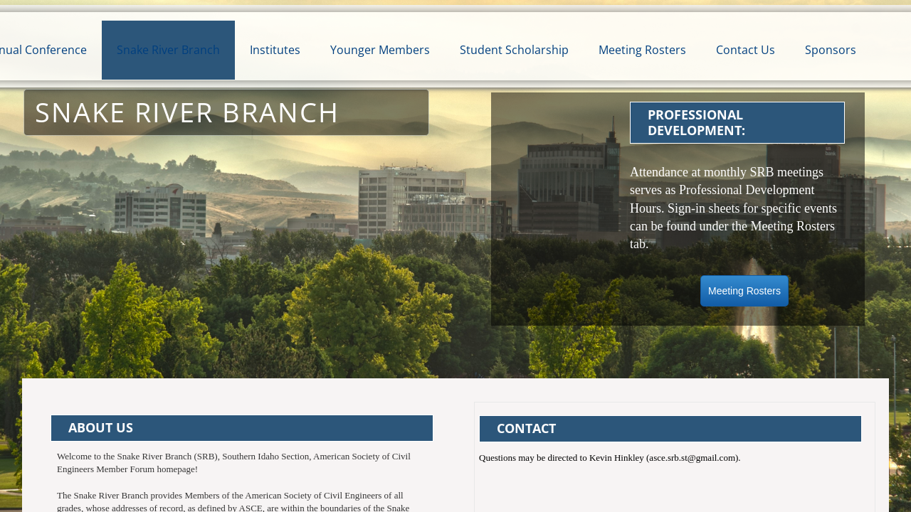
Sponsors (830, 50)
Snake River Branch (168, 50)
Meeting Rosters (642, 50)
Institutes (275, 50)
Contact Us (745, 50)
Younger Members (380, 50)
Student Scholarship (514, 50)
